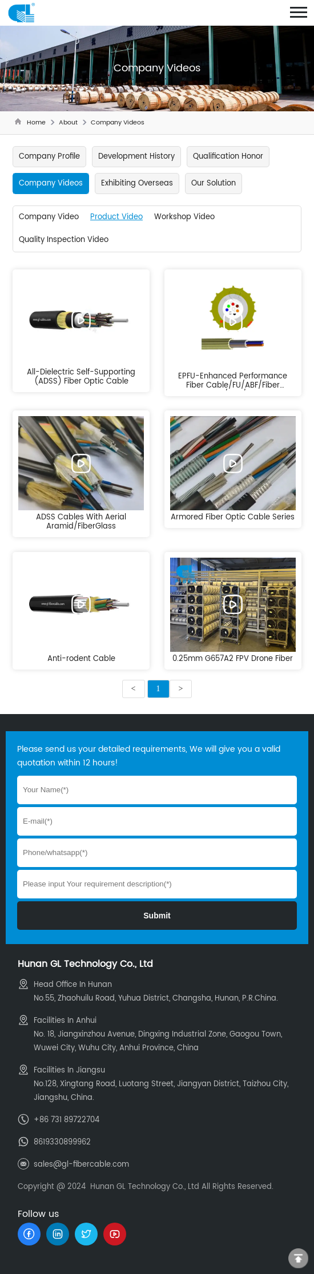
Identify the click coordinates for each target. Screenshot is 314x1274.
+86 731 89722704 (66, 1120)
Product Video (116, 217)
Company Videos (117, 123)
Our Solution (213, 184)
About (68, 123)
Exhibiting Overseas (137, 184)
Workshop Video (184, 217)
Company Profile (49, 157)
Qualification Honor (228, 157)
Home (36, 123)
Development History (136, 157)
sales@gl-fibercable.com (81, 1165)
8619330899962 (62, 1142)
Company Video (49, 217)
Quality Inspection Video (63, 240)
